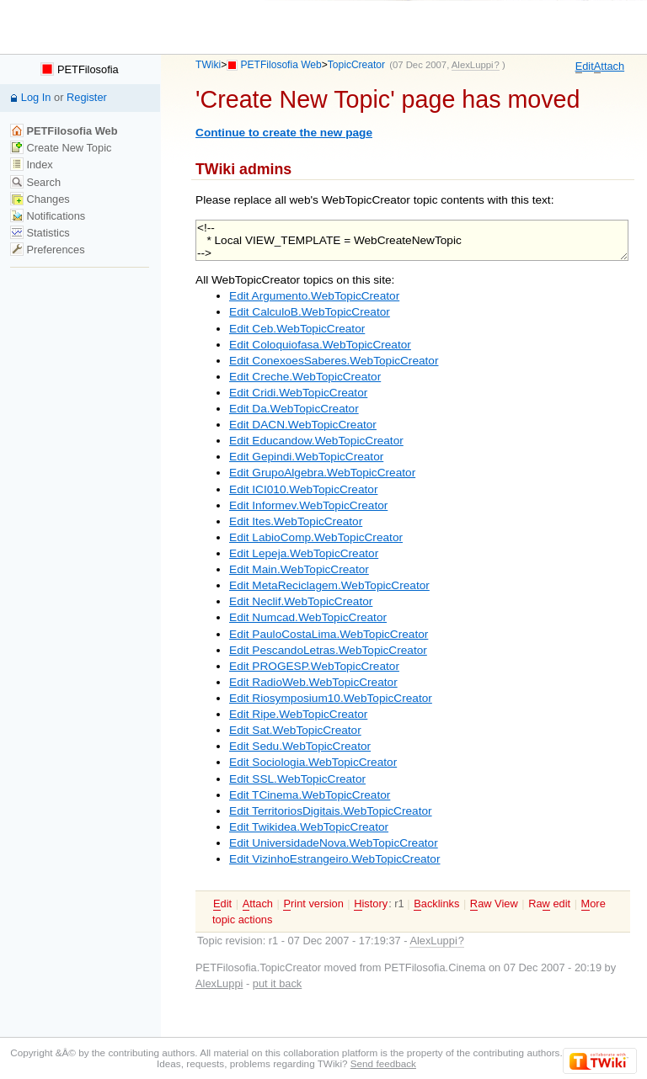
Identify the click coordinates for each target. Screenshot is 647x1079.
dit (584, 66)
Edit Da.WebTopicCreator (294, 408)
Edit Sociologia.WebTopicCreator (313, 762)
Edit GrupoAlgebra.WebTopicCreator (322, 472)
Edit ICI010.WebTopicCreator (303, 489)
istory (371, 904)
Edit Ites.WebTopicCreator (295, 521)
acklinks (436, 904)
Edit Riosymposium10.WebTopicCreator (330, 698)
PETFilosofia (79, 69)
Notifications (47, 216)
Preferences (47, 249)
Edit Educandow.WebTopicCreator (316, 440)
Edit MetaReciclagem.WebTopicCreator (329, 585)
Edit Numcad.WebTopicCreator (308, 617)
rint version (313, 904)
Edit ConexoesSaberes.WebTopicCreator (333, 360)
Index (31, 164)
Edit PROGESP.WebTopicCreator (314, 666)
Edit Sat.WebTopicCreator (295, 730)
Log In (36, 97)
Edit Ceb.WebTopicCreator (297, 328)
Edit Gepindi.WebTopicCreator (306, 456)
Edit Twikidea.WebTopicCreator (308, 827)
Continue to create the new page (283, 132)
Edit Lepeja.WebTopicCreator (303, 553)
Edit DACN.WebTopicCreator (303, 424)
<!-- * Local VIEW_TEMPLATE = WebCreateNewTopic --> (411, 240)
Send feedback (383, 1063)
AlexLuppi (219, 983)
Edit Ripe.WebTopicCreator (298, 714)
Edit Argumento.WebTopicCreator (314, 296)
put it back (277, 983)
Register (87, 97)
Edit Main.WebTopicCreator (299, 569)
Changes (40, 199)
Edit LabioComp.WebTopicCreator (316, 537)
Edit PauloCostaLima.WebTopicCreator (328, 634)
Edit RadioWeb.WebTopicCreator (313, 682)
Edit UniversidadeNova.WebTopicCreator (333, 843)
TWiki (208, 65)
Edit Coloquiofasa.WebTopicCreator (320, 344)
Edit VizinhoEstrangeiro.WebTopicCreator (334, 859)
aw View (494, 904)
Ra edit (549, 904)
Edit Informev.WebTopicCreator (308, 505)
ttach (609, 66)
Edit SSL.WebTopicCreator (297, 779)
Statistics (40, 232)
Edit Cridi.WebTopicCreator (298, 392)
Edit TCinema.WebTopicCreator (309, 795)
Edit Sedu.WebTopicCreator (300, 746)
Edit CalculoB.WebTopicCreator (309, 312)
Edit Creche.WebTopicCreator (305, 376)
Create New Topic (61, 147)
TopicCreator (356, 65)
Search (35, 182)
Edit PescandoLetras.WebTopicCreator (328, 650)
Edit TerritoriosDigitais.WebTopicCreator (330, 811)
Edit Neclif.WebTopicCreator (300, 601)
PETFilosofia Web (281, 65)
